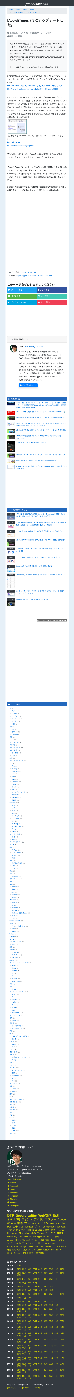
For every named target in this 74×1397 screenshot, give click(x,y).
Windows (15, 908)
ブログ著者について (28, 385)
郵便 (11, 1094)
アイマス (50, 1237)
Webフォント (48, 1250)
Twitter (14, 784)
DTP (10, 740)
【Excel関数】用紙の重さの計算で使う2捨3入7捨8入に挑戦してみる (41, 575)
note (13, 776)
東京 (13, 839)
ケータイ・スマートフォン (18, 963)
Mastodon (12, 1193)
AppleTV (25, 276)
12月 (19, 1275)
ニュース (12, 868)
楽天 (11, 947)
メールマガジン (14, 1015)
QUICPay (15, 732)
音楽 (11, 1018)
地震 (11, 881)
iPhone (33, 276)
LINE (13, 774)
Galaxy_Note (12, 1246)
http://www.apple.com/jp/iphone (20, 146)
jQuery (14, 829)
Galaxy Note (16, 981)
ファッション (14, 1083)
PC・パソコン (14, 716)
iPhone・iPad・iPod (18, 926)
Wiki (10, 873)
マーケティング (17, 1070)
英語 (13, 1091)
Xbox (13, 1047)
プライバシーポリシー (32, 1388)
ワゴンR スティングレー (20, 1057)
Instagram (15, 771)
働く (13, 1078)
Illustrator (15, 957)
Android (14, 894)
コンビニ (15, 1125)
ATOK (13, 944)
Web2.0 (14, 887)
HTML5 (25, 1253)
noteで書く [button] (44, 296)
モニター (15, 721)
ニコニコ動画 (16, 852)
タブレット (13, 984)
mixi (13, 790)
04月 (30, 1269)
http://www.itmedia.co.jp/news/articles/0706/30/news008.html (33, 89)
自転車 (11, 1107)
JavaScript (15, 816)
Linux (13, 1010)
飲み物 (14, 1039)
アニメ (11, 845)
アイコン (32, 1250)
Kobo (13, 755)
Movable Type (16, 826)
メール (34, 1240)
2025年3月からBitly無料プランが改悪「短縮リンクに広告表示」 (39, 531)
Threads (14, 766)
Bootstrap (15, 824)
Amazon (12, 960)
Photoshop (15, 955)
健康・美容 (13, 1052)
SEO (13, 821)
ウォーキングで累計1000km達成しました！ (32, 442)
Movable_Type (14, 1236)
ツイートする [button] (15, 290)
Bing (13, 905)
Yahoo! (11, 934)
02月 (24, 1269)
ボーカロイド (16, 1013)
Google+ (14, 787)
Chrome (14, 897)
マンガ (11, 1065)
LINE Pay (15, 734)
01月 (19, 1269)
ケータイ (50, 1233)
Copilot (14, 711)
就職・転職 (15, 1076)
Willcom (14, 978)
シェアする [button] (43, 290)
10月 (56, 1269)
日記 (11, 1104)
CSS (13, 813)
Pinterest (15, 795)
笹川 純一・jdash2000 (34, 346)
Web (11, 884)
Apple (25, 10)
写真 (11, 860)
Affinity (14, 994)
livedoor (12, 937)
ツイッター (30, 1243)
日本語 (14, 1089)
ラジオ (11, 1023)
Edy (13, 729)
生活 (11, 1117)
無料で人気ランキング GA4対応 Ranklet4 (51, 620)
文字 (38, 1243)
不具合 (41, 1240)
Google (11, 892)
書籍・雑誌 (13, 750)
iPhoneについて (14, 142)
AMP (13, 808)
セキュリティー (14, 879)
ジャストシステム (15, 942)
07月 (46, 1269)
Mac (13, 929)
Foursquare (13, 1206)
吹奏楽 (14, 1020)
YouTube (25, 272)
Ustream (14, 855)
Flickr (13, 866)
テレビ (11, 1049)
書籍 (47, 1240)
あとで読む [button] (44, 302)
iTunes (32, 10)
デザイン (12, 745)
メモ (11, 1133)
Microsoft (12, 900)
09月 (51, 1269)
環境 (11, 871)
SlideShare (15, 797)
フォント (26, 1219)
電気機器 (12, 1110)
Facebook (15, 782)
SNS (13, 779)
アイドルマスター (15, 842)
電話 (11, 986)
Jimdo (14, 831)
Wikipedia (15, 876)
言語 (11, 1086)
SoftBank (15, 976)
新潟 (13, 837)
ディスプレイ (16, 719)
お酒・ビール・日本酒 (19, 1036)
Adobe (11, 950)
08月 (46, 1273)
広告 (11, 758)
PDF (9, 1226)
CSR (13, 1081)
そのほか (12, 1131)
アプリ (61, 1240)
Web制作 (12, 803)
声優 (11, 1031)
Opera (14, 1005)
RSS (14, 1250)
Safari (14, 1007)
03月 (30, 1273)
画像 (33, 1233)
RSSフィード (13, 1388)
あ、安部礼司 (16, 1026)
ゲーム (11, 1041)
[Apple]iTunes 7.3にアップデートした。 (26, 12)
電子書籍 (15, 753)
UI (44, 1237)
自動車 (11, 1055)
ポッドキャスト (17, 1028)
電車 (11, 1112)
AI (10, 708)
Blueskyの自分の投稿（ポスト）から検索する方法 (34, 566)
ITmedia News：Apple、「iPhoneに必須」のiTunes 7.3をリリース (34, 86)
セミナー (59, 1250)
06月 (40, 1269)
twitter (32, 1216)
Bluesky (14, 769)
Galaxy (14, 965)
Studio (14, 805)
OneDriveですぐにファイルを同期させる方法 (32, 600)
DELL (13, 724)
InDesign (15, 952)
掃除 (13, 1123)
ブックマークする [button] (17, 302)
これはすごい (14, 1102)
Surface (14, 910)
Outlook (14, 902)
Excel (13, 918)
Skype (14, 989)
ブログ (14, 800)
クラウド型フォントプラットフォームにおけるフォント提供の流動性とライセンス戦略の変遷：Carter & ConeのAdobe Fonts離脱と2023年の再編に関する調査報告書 (41, 405)
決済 (11, 726)
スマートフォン (59, 1246)
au (12, 973)
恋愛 (11, 1062)
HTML (14, 810)
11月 (62, 1269)
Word (13, 915)
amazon (10, 1240)
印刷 (11, 737)
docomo (14, 971)
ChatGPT (15, 713)
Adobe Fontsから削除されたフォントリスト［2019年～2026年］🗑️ (40, 412)
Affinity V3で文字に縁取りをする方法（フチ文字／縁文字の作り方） (41, 455)
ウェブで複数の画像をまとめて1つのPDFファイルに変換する (38, 557)
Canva (14, 997)
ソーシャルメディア (16, 761)
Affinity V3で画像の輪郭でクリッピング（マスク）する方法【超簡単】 (41, 430)
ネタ (11, 1115)
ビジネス (12, 1068)
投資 (13, 1073)
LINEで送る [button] (14, 296)
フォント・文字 (14, 747)
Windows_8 (22, 1250)
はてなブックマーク (18, 792)
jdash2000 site (37, 4)
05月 (19, 1265)
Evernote (14, 999)
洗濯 (13, 1120)
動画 (11, 847)
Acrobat (17, 1253)
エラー (32, 1253)
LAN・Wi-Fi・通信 (15, 1099)
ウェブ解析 (15, 818)
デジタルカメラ (17, 863)
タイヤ (14, 1060)
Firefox (14, 1002)
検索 (13, 889)
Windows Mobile (14, 921)
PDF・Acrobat (14, 742)
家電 (13, 1128)
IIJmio (14, 968)
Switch (14, 1044)
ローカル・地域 (14, 834)
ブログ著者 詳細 (14, 1179)
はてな (11, 939)
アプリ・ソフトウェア (17, 992)
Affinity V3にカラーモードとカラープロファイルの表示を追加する (40, 418)
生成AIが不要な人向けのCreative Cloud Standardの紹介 (36, 460)
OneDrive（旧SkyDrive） (20, 913)
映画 (13, 858)
